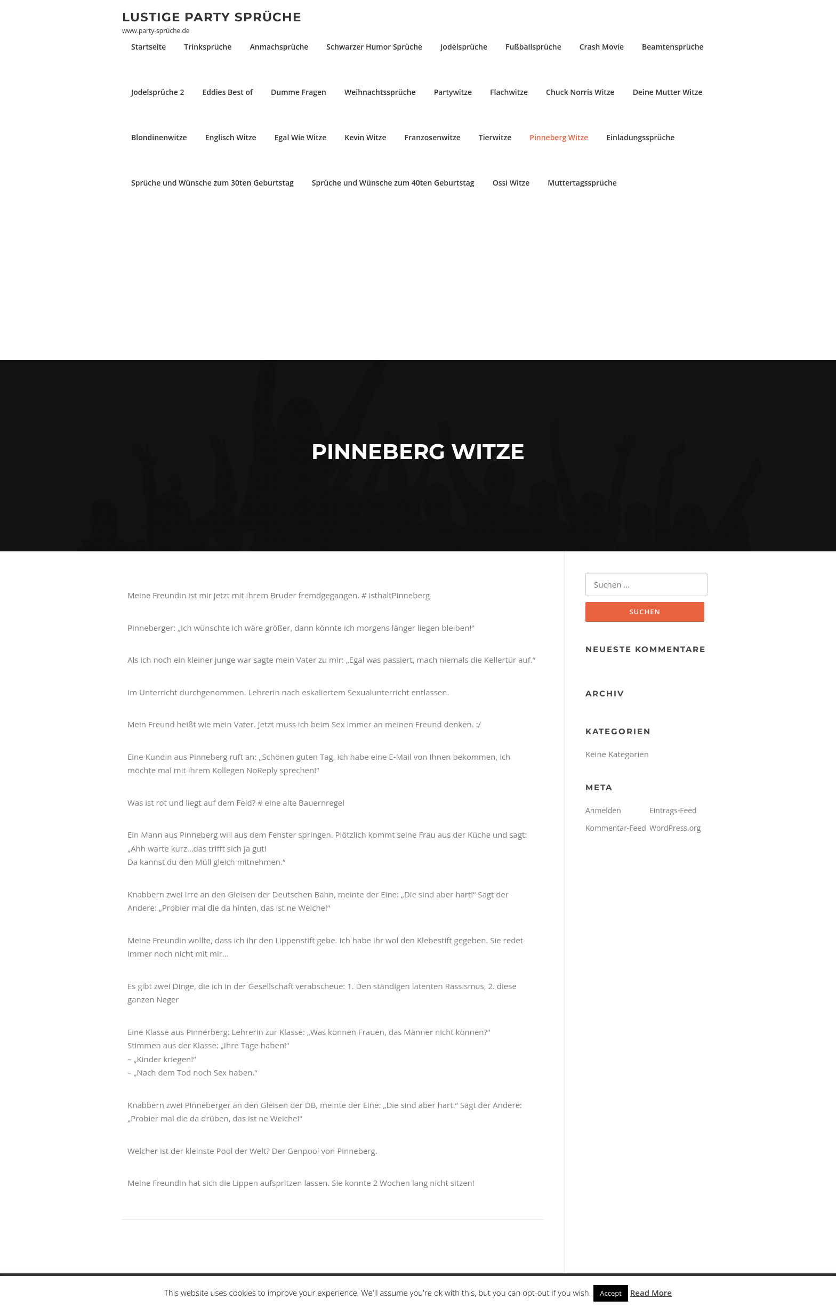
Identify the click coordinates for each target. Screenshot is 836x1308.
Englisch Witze (230, 137)
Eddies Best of (227, 92)
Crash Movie (602, 47)
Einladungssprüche (640, 137)
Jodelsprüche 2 (157, 92)
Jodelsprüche (463, 47)
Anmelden (603, 810)
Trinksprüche (207, 47)
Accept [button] (611, 1293)
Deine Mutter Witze (668, 92)
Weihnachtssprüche (380, 92)
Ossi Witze (511, 183)
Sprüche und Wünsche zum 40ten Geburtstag (393, 183)
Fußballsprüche (533, 47)
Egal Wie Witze (301, 137)
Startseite (148, 47)
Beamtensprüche (673, 47)
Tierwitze (495, 137)
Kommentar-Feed (615, 828)
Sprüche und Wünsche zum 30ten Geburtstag (212, 183)
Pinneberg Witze (558, 137)
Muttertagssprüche (582, 183)
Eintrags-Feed (673, 810)
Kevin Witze (365, 137)
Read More (651, 1292)
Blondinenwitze (159, 137)
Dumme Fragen (298, 92)
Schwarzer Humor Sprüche (374, 47)
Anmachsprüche (279, 47)
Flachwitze (509, 92)
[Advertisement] (418, 280)
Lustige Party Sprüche (211, 16)
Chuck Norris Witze (580, 92)
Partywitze (453, 92)
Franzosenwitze (433, 137)
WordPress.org (675, 828)
